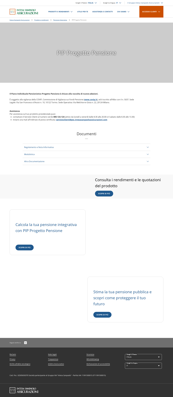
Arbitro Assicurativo (56, 364)
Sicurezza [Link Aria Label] (90, 354)
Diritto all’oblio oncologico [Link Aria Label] (20, 364)
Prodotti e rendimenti (41, 20)
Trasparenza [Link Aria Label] (53, 359)
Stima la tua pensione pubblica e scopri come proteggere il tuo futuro (122, 297)
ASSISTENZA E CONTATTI (102, 11)
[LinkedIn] (25, 342)
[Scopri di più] (24, 247)
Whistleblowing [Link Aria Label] (92, 359)
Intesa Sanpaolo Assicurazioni (20, 20)
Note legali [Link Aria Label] (52, 354)
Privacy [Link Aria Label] (12, 359)
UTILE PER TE (82, 11)
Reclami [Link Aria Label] (13, 354)
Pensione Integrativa (60, 20)
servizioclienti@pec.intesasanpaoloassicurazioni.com (81, 119)
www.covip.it (90, 99)
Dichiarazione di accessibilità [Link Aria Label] (98, 364)
